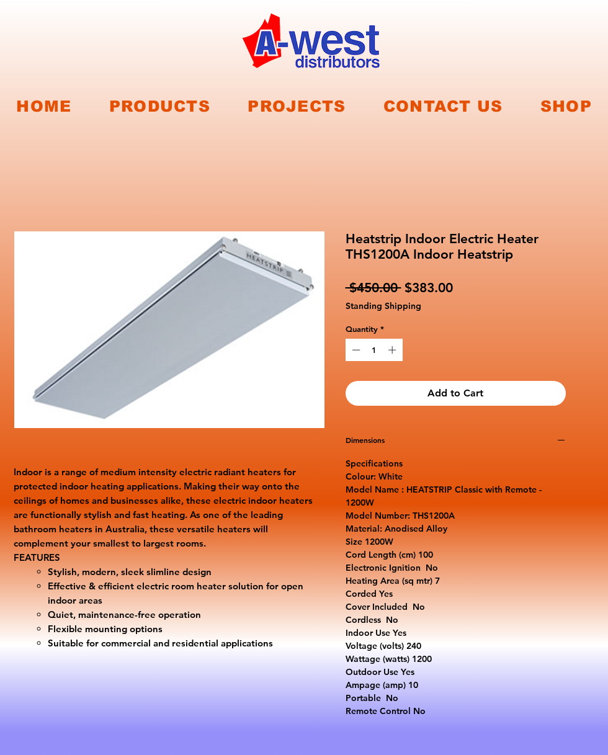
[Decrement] (354, 349)
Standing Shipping (383, 306)
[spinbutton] (374, 349)
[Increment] (393, 349)
